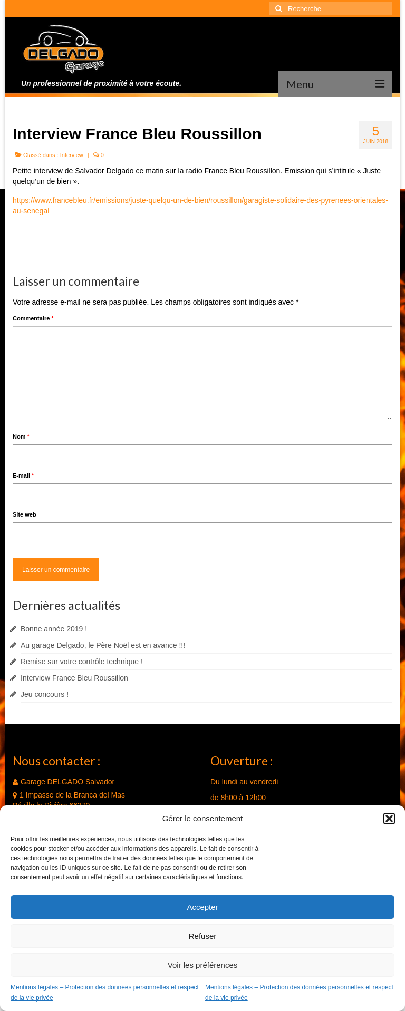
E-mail (23, 475)
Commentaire (33, 318)
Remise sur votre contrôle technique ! (82, 661)
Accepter (202, 906)
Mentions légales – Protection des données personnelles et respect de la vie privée (105, 993)
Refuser (203, 935)
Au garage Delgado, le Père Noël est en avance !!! (103, 645)
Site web (24, 514)
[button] (389, 818)
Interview (71, 155)
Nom (21, 436)
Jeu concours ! (45, 694)
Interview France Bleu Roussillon (74, 678)
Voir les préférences (203, 964)
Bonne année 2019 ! (54, 629)
